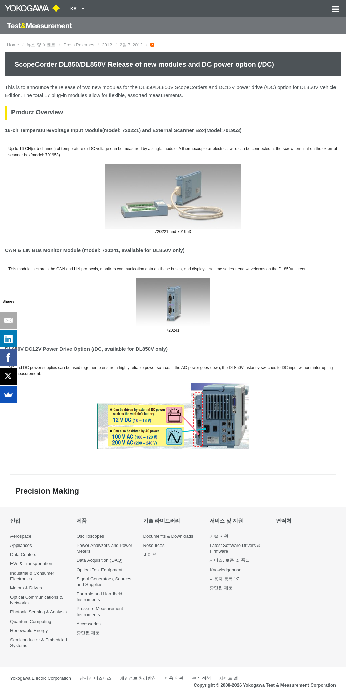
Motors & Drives (26, 587)
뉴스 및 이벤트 (41, 44)
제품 (82, 521)
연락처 (283, 521)
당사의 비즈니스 (95, 678)
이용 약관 (174, 678)
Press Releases (79, 44)
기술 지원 (218, 536)
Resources (154, 545)
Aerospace (20, 536)
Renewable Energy (29, 630)
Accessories (89, 623)
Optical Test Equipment (99, 569)
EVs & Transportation (31, 563)
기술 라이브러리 (161, 521)
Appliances (21, 545)
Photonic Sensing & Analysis (38, 611)
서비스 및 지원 (226, 521)
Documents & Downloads (168, 536)
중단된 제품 (88, 632)
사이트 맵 (228, 678)
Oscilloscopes (90, 536)
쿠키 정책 (201, 678)
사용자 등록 (221, 578)
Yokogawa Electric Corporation (40, 678)
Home (13, 44)
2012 (107, 44)
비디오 (149, 554)
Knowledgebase (225, 569)
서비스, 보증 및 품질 (229, 560)
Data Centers (23, 554)
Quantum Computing (30, 621)
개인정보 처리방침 (138, 678)
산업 (15, 521)
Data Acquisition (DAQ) (100, 560)
